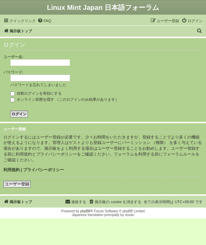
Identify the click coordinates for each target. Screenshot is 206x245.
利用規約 (11, 169)
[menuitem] (44, 21)
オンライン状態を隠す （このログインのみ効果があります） (64, 99)
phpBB (85, 211)
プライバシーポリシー (43, 169)
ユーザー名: (13, 57)
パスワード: (13, 72)
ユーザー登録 (17, 184)
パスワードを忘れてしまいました (38, 85)
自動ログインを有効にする (36, 93)
